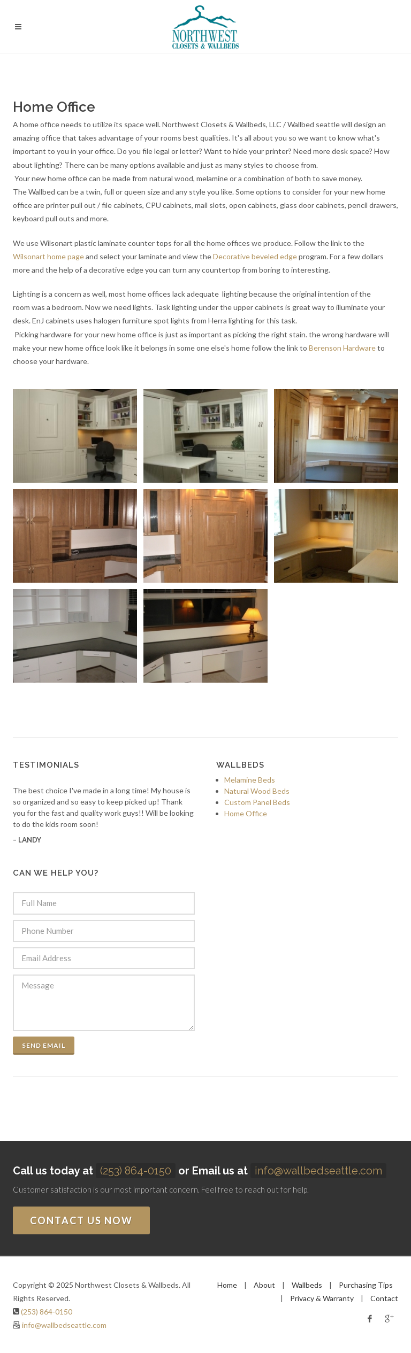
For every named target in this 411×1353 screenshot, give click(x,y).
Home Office (245, 813)
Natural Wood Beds (257, 790)
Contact (384, 1298)
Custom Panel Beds (257, 802)
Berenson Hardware (342, 347)
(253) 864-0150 (135, 1170)
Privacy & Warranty (322, 1298)
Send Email (43, 1045)
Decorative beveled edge (255, 256)
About (264, 1284)
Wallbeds (307, 1284)
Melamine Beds (249, 779)
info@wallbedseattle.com (318, 1170)
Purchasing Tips (366, 1284)
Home (227, 1284)
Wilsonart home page (48, 256)
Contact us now (81, 1220)
